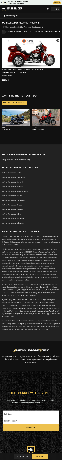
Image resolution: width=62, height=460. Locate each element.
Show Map (22, 456)
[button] (31, 60)
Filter (40, 456)
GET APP (57, 2)
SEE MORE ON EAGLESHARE (14, 103)
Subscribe (31, 427)
